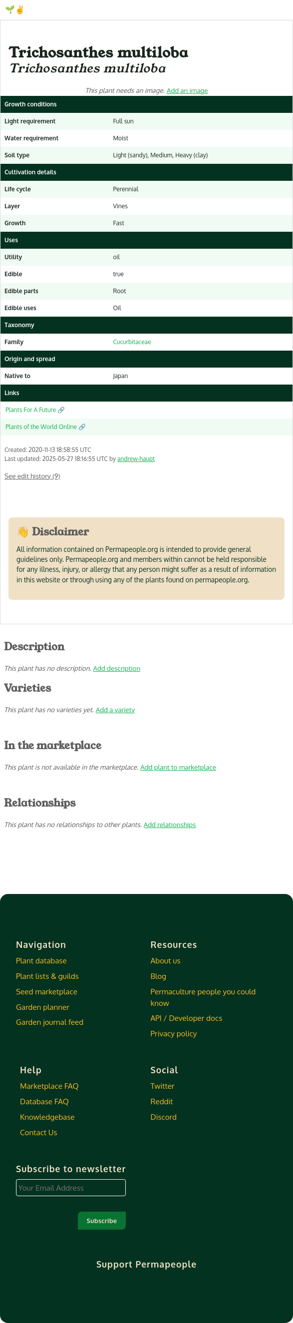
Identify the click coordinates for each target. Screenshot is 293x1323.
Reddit (162, 1101)
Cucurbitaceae (132, 342)
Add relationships (170, 824)
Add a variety (115, 709)
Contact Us (38, 1132)
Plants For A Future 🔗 (35, 410)
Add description (117, 668)
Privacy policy (174, 1033)
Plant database (41, 960)
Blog (158, 976)
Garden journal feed (49, 1022)
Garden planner (42, 1007)
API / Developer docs (187, 1018)
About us (166, 960)
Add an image (187, 90)
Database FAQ (44, 1101)
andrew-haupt (136, 458)
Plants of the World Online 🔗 (45, 427)
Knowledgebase (47, 1117)
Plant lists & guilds (47, 976)
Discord (164, 1117)
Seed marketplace (46, 991)
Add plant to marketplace (178, 767)
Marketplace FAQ (49, 1086)
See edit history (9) (32, 475)
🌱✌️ (15, 9)
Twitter (163, 1086)
